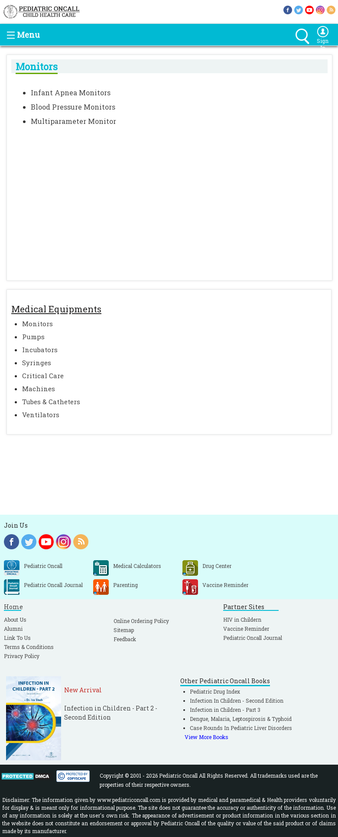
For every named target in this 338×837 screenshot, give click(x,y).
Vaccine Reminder (246, 628)
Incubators (40, 349)
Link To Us (17, 637)
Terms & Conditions (29, 646)
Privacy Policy (21, 655)
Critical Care (43, 375)
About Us (15, 619)
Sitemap (124, 629)
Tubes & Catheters (51, 401)
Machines (38, 388)
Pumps (33, 336)
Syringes (36, 362)
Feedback (125, 639)
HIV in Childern (242, 619)
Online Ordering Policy (141, 620)
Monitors (37, 323)
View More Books (206, 736)
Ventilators (40, 414)
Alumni (13, 628)
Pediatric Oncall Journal (252, 637)
